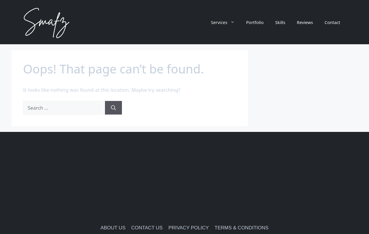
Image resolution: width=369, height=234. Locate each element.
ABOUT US (113, 228)
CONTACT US (147, 228)
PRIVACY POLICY (188, 228)
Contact (332, 22)
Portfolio (255, 22)
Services (225, 22)
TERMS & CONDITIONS (241, 228)
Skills (280, 22)
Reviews (305, 22)
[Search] (113, 108)
